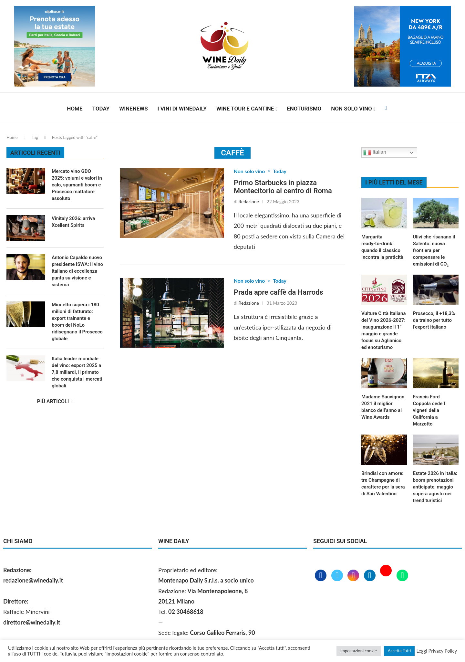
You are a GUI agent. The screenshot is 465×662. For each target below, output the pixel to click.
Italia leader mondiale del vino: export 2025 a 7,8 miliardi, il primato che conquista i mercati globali (77, 372)
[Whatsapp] (402, 575)
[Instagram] (354, 575)
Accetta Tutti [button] (399, 650)
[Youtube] (386, 575)
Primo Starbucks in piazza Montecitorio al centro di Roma (283, 187)
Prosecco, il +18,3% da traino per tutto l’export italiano (434, 320)
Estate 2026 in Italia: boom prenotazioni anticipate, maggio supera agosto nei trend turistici (435, 486)
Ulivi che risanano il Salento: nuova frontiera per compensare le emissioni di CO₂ (434, 250)
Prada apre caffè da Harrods (278, 293)
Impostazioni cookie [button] (358, 650)
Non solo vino (351, 108)
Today (101, 108)
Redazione (249, 201)
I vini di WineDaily (182, 108)
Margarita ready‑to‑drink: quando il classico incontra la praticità (382, 247)
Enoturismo (304, 108)
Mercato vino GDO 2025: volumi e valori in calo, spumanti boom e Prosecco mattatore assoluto (77, 184)
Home (74, 108)
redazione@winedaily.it (33, 580)
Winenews (133, 108)
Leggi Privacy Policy (436, 651)
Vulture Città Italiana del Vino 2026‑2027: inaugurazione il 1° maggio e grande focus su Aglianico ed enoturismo (383, 330)
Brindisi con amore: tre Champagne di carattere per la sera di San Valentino (383, 483)
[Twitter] (338, 575)
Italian (374, 152)
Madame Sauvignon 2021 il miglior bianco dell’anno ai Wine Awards (382, 407)
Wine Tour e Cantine (245, 108)
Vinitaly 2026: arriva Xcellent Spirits (73, 221)
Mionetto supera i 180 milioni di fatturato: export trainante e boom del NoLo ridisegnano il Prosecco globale (77, 322)
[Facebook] (386, 108)
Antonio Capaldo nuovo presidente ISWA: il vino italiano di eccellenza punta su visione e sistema (77, 271)
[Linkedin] (370, 575)
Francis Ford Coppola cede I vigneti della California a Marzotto (429, 410)
